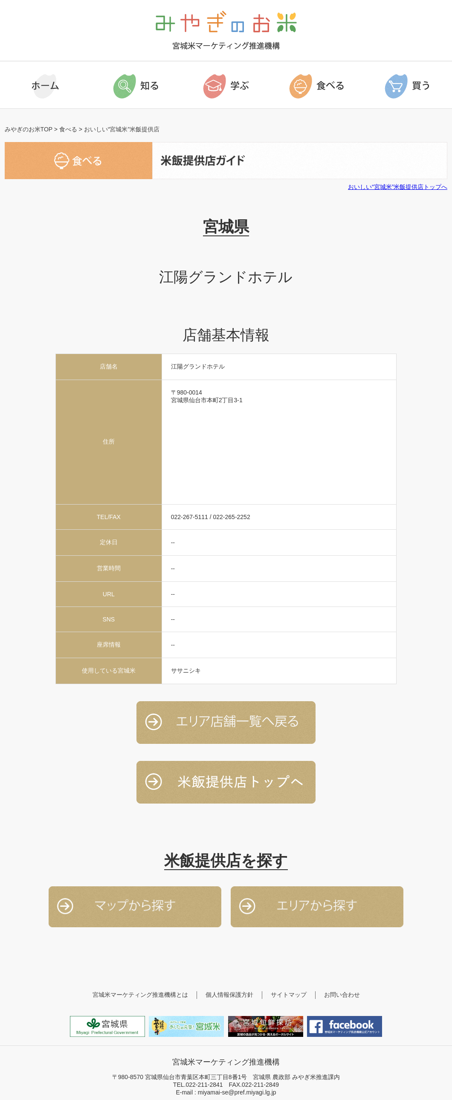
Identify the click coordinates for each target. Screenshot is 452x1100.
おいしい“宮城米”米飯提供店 (121, 129)
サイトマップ (289, 994)
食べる (68, 129)
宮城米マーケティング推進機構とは (140, 994)
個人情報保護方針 (229, 994)
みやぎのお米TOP (28, 129)
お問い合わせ (342, 994)
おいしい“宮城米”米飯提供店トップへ (397, 186)
